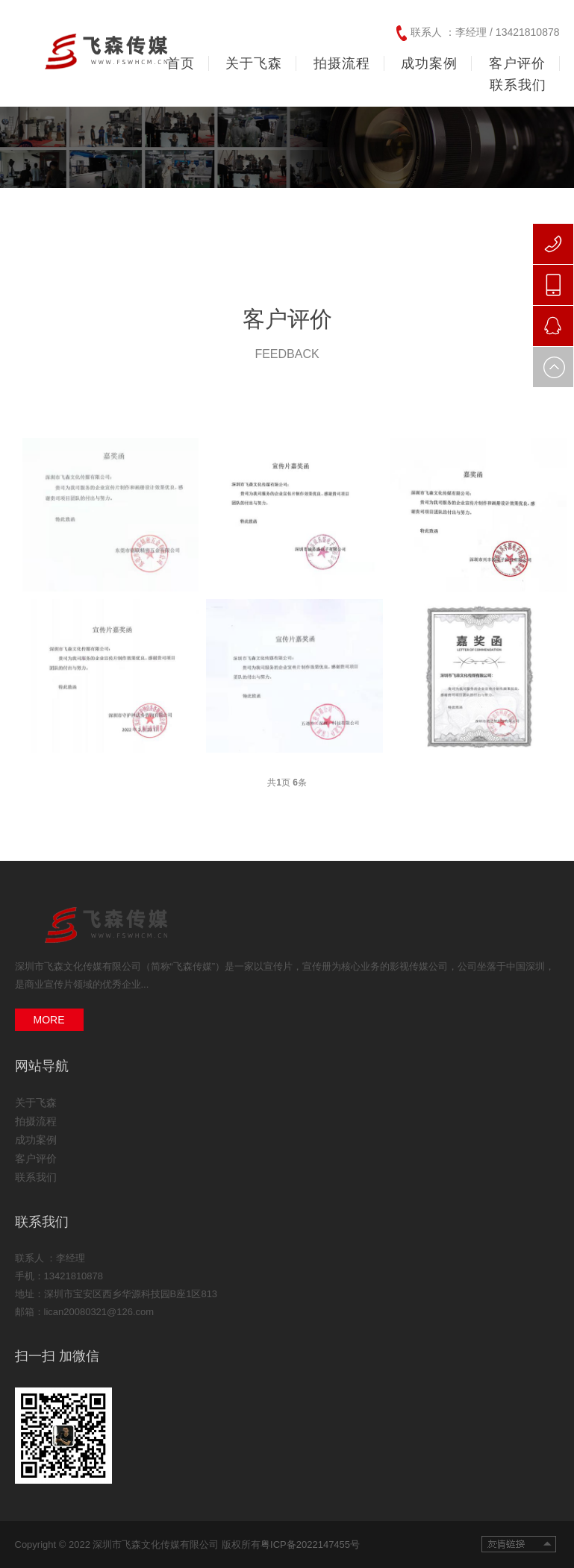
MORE (49, 1020)
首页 (180, 63)
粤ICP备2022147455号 (310, 1544)
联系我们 (36, 1177)
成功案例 (36, 1140)
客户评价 (36, 1158)
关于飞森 (36, 1102)
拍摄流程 (36, 1121)
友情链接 (518, 1544)
